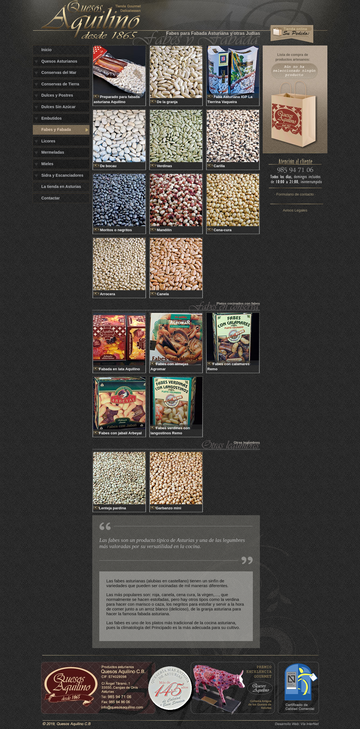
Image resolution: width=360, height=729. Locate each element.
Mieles (47, 164)
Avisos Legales (295, 210)
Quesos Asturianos (59, 61)
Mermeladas (52, 152)
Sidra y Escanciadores (62, 175)
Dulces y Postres (57, 95)
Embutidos (51, 118)
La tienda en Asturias (61, 186)
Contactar (50, 198)
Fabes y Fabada (56, 129)
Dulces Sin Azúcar (58, 107)
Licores (48, 141)
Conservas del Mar (58, 72)
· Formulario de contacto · (295, 194)
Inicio (46, 49)
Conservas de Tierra (60, 84)
